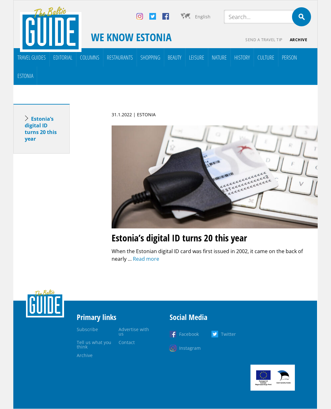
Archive (299, 39)
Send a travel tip (263, 39)
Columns (89, 57)
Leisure (196, 57)
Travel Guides (31, 57)
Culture (265, 57)
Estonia (25, 76)
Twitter (228, 334)
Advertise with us (134, 331)
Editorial (62, 57)
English (203, 17)
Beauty (174, 57)
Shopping (150, 57)
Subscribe (87, 329)
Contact (127, 342)
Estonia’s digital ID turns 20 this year (41, 128)
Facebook (189, 334)
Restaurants (120, 57)
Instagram (190, 348)
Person (289, 57)
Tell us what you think (94, 344)
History (242, 57)
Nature (219, 57)
